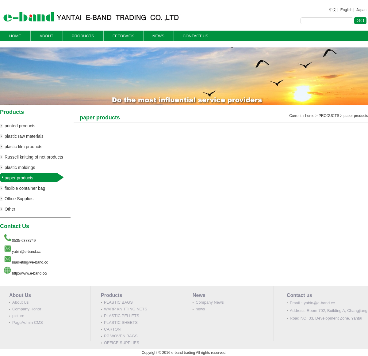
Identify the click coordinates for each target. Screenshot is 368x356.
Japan (361, 10)
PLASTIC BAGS (118, 302)
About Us (20, 302)
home (309, 116)
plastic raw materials (24, 136)
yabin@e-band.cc (26, 251)
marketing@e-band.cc (30, 262)
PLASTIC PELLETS (121, 315)
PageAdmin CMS (27, 322)
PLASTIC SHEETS (121, 322)
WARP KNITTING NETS (125, 309)
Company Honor (26, 309)
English (346, 10)
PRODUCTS (83, 36)
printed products (20, 125)
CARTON (112, 329)
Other (10, 209)
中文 (332, 10)
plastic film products (23, 146)
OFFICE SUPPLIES (121, 342)
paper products (19, 177)
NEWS (158, 36)
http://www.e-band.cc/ (29, 273)
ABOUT (46, 36)
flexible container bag (25, 188)
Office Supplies (19, 198)
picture (18, 315)
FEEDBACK (123, 36)
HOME (15, 36)
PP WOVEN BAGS (121, 336)
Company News (210, 302)
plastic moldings (20, 167)
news (200, 309)
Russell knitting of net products (34, 157)
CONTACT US (195, 36)
